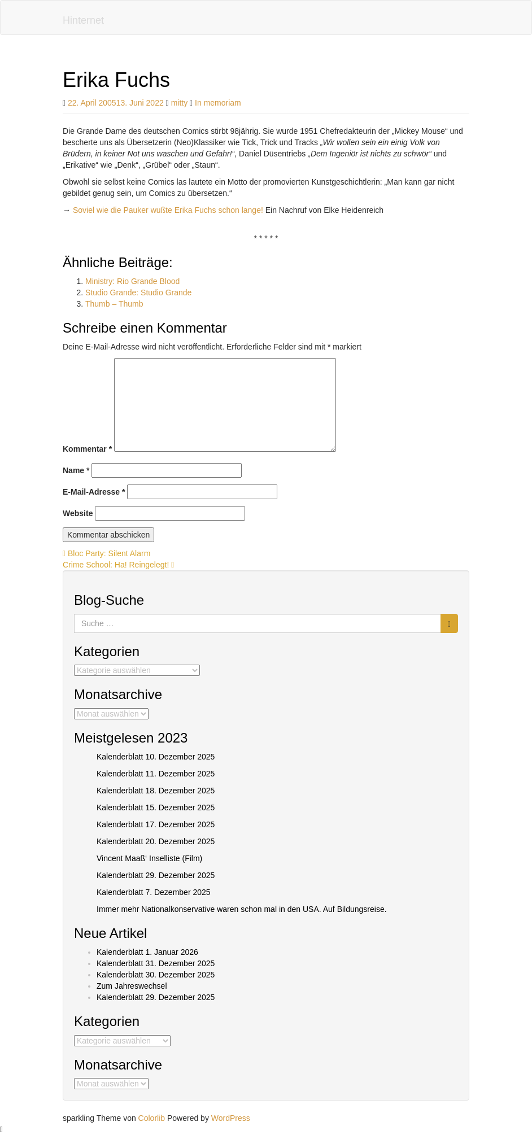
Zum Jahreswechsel (132, 985)
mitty (179, 102)
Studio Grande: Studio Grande (138, 292)
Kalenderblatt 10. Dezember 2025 (156, 756)
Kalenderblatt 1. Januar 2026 (147, 952)
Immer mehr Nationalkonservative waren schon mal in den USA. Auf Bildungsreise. (242, 909)
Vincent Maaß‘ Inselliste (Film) (149, 858)
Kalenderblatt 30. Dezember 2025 (156, 974)
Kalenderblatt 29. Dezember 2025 (156, 875)
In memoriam (218, 102)
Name (76, 470)
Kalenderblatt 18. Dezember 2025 (156, 790)
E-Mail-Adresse (94, 491)
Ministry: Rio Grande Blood (132, 281)
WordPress (230, 1118)
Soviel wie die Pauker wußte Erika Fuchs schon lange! (168, 210)
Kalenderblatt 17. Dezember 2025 (156, 824)
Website (78, 513)
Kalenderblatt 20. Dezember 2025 (156, 841)
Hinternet (83, 20)
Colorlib (151, 1118)
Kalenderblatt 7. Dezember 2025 (154, 892)
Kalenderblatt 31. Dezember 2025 (156, 963)
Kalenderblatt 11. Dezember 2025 (156, 773)
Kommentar (87, 448)
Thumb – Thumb (114, 303)
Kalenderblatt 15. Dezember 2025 (156, 807)
